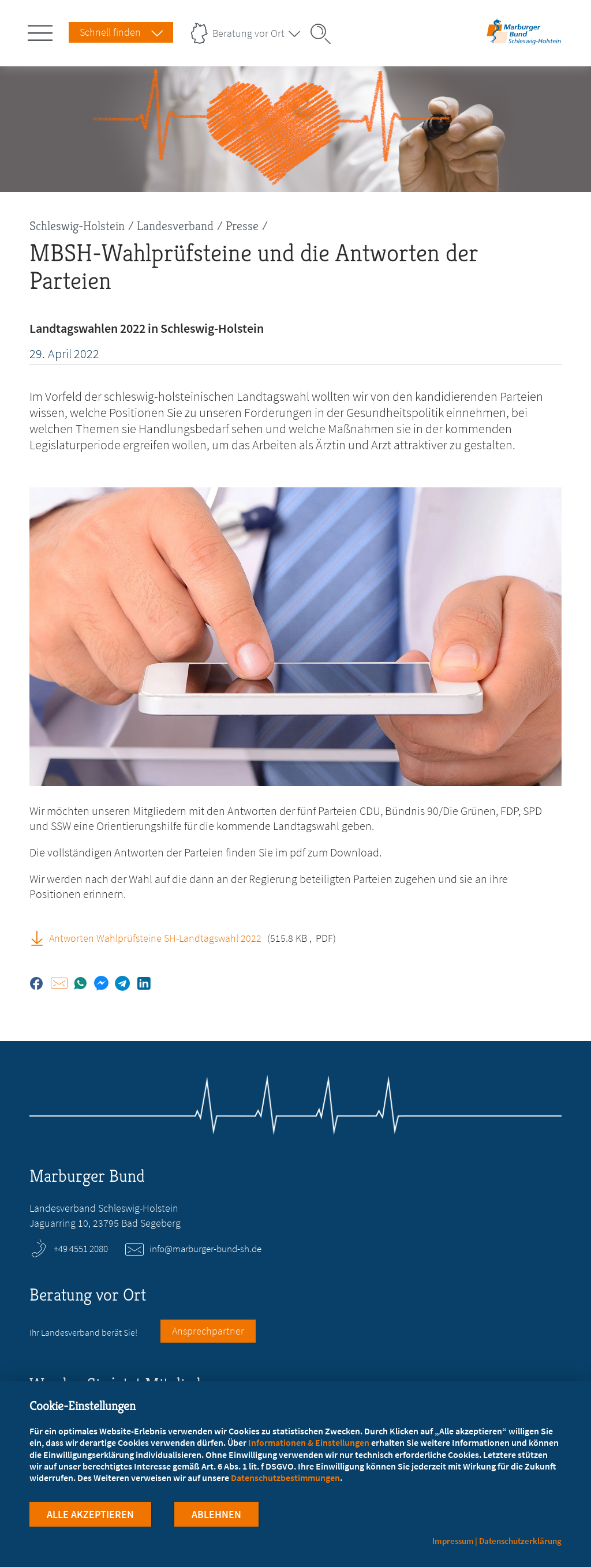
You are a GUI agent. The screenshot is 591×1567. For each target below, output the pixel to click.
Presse (242, 226)
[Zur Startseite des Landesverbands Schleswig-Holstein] (524, 42)
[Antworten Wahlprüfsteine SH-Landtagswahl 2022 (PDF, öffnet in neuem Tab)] (41, 937)
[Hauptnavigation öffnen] (42, 30)
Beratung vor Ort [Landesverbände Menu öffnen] (248, 33)
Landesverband (175, 226)
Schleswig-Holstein (77, 226)
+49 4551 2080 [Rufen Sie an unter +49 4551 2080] (81, 1248)
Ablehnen (216, 1514)
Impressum (453, 1540)
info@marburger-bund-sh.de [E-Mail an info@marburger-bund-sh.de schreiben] (205, 1248)
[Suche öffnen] (324, 34)
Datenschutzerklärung (520, 1540)
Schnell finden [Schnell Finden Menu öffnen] (110, 32)
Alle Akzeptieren (90, 1514)
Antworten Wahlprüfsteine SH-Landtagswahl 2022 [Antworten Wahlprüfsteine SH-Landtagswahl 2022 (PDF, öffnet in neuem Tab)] (155, 938)
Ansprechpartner (208, 1330)
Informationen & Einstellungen (308, 1442)
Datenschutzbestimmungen (285, 1477)
